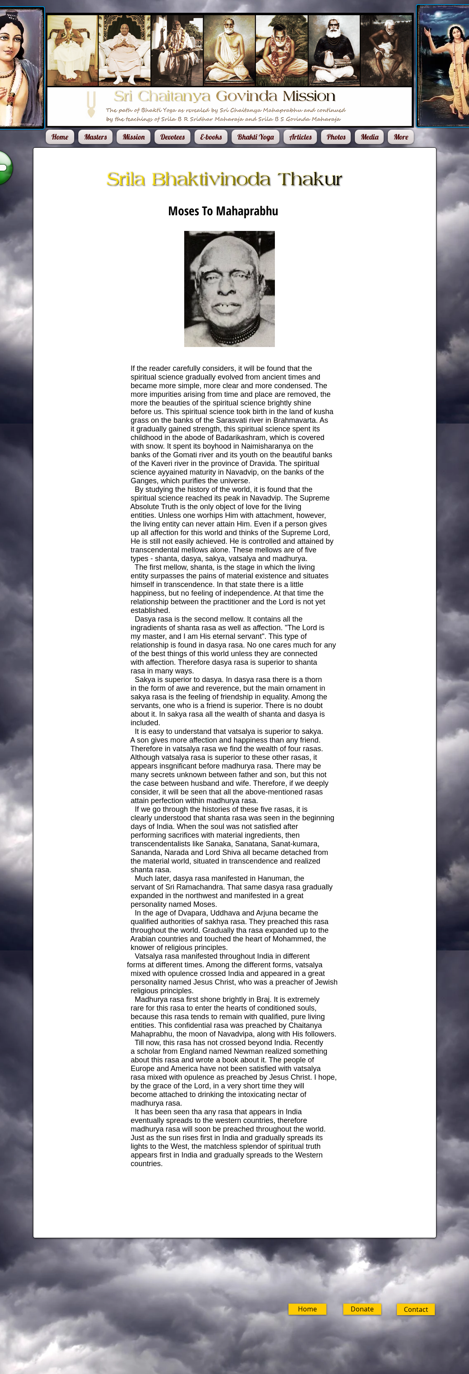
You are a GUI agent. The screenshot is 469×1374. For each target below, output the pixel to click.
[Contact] (416, 1309)
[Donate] (362, 1309)
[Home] (307, 1309)
